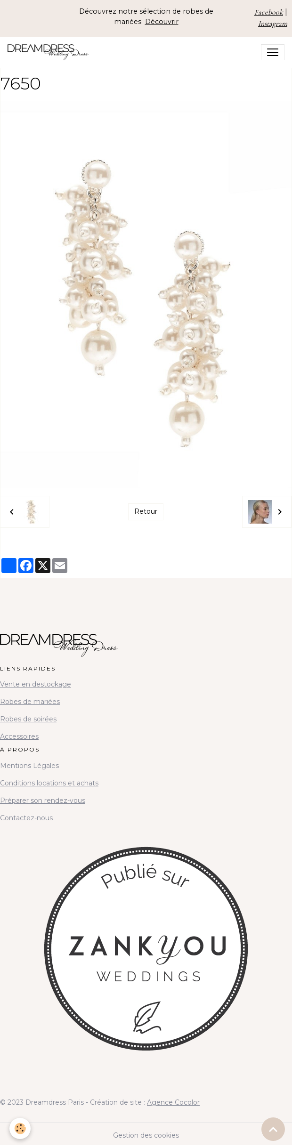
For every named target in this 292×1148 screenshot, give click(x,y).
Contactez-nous (26, 818)
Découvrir (161, 21)
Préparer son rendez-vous (42, 800)
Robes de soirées (28, 719)
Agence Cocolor (173, 1102)
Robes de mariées (30, 701)
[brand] (50, 52)
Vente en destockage (35, 684)
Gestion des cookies (146, 1135)
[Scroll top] (273, 1129)
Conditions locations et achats (49, 783)
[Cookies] (20, 1128)
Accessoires (19, 736)
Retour (145, 511)
